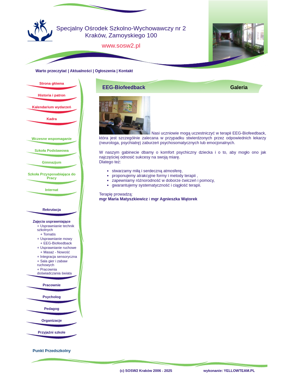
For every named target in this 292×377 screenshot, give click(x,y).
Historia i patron (52, 95)
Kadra (52, 119)
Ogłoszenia (105, 71)
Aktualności (81, 71)
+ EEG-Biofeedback (56, 243)
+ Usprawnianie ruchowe (56, 248)
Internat (51, 190)
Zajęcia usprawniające (51, 221)
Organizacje (52, 320)
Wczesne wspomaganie (52, 139)
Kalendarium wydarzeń (51, 107)
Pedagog (51, 309)
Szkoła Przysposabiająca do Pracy (51, 176)
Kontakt (126, 71)
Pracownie (52, 285)
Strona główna (40, 31)
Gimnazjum (51, 162)
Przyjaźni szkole (52, 332)
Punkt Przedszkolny (52, 351)
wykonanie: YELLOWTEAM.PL (229, 371)
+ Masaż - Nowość (55, 252)
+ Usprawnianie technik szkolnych (55, 228)
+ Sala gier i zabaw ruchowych (52, 263)
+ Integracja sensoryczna (57, 256)
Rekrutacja (52, 210)
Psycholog (52, 297)
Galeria (239, 87)
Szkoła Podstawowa (51, 150)
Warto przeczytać (51, 71)
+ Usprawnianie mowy (54, 239)
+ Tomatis (48, 234)
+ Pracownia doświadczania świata (54, 271)
